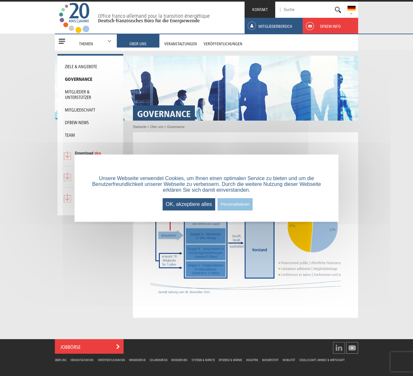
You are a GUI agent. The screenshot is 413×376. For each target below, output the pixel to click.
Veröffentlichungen (111, 359)
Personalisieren (235, 204)
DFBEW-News (77, 122)
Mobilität (289, 359)
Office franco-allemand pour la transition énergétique (154, 16)
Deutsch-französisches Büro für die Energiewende (149, 20)
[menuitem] (352, 9)
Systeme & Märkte (203, 359)
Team (70, 134)
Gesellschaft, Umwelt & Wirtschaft (322, 359)
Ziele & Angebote (81, 66)
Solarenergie (158, 359)
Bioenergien (179, 359)
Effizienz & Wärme (230, 359)
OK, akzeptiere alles (189, 204)
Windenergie (137, 359)
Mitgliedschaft (80, 109)
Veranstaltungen (82, 359)
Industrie (252, 359)
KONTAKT (260, 9)
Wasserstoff (270, 359)
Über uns (60, 359)
